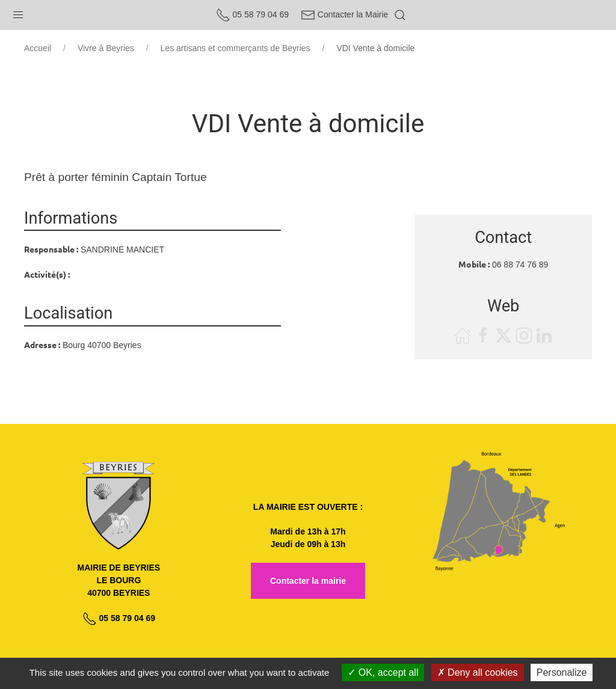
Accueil (37, 48)
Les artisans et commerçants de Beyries (235, 48)
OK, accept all (383, 672)
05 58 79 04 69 (252, 14)
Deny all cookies (477, 672)
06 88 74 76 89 (520, 264)
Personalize (562, 672)
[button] (18, 12)
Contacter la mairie (308, 581)
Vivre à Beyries (106, 48)
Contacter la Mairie (344, 14)
